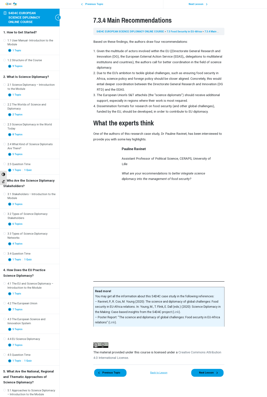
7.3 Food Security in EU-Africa (189, 31)
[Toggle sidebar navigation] (56, 17)
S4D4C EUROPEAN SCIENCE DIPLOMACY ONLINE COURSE (24, 17)
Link (180, 312)
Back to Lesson (163, 372)
